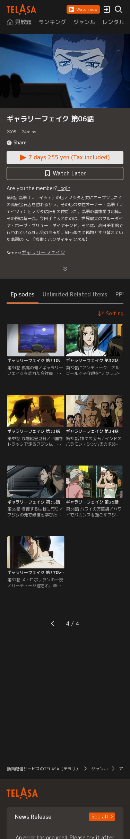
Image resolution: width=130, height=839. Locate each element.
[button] (83, 9)
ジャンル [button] (99, 769)
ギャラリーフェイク (43, 252)
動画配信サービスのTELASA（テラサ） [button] (43, 769)
